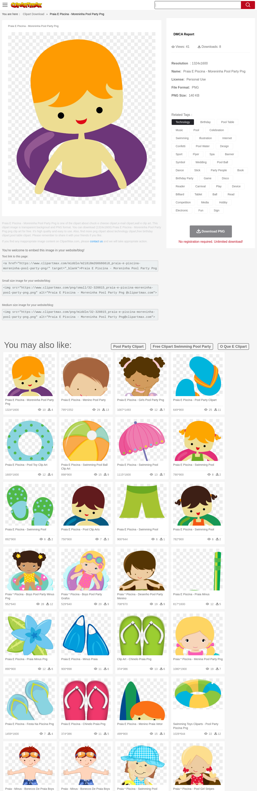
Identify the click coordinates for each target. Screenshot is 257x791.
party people (219, 170)
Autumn (36, 748)
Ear (97, 760)
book (240, 170)
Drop (193, 748)
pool (196, 130)
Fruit (77, 772)
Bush (176, 748)
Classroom (59, 766)
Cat (58, 754)
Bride (42, 760)
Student (27, 766)
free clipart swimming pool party (182, 347)
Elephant (111, 754)
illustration (205, 138)
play (218, 186)
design (224, 146)
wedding (201, 162)
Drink (56, 772)
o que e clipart (233, 347)
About (172, 783)
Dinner (143, 772)
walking (114, 760)
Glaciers (102, 748)
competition (183, 202)
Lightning (124, 748)
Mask (26, 760)
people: (15, 760)
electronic (182, 210)
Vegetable (121, 772)
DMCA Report (183, 34)
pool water (203, 146)
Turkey (215, 754)
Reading (72, 766)
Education (94, 766)
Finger (182, 760)
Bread (171, 772)
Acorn (26, 748)
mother (61, 760)
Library (143, 766)
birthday (205, 122)
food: (14, 772)
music (179, 130)
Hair (133, 760)
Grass (113, 748)
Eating (162, 772)
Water (167, 748)
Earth (76, 748)
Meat (85, 772)
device (236, 186)
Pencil (83, 766)
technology (183, 122)
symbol (180, 162)
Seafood (108, 772)
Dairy (36, 772)
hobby (223, 202)
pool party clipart (128, 347)
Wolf (224, 754)
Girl (140, 760)
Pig (188, 754)
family (51, 760)
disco (225, 178)
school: (15, 766)
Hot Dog (193, 772)
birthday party (184, 178)
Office (174, 766)
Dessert (46, 772)
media (205, 202)
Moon (135, 748)
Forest (202, 748)
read (231, 194)
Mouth (164, 760)
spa (212, 154)
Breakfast (26, 772)
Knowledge (131, 766)
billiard (180, 194)
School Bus (109, 766)
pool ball (222, 162)
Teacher (38, 766)
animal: (15, 754)
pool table (227, 122)
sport (179, 154)
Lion (160, 754)
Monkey (169, 754)
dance (180, 170)
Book (48, 766)
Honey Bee (139, 754)
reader (180, 186)
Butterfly (49, 754)
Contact (212, 783)
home (124, 760)
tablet (198, 194)
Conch (67, 748)
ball (214, 194)
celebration (217, 130)
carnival (200, 186)
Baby (34, 760)
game (207, 178)
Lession (210, 766)
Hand (191, 760)
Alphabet (184, 766)
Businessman (75, 760)
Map (120, 766)
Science (154, 766)
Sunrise (145, 748)
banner (229, 154)
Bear (32, 754)
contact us (96, 241)
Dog (84, 754)
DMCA (224, 783)
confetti (180, 146)
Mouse (179, 754)
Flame (92, 748)
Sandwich (96, 772)
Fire (84, 748)
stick (197, 170)
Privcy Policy (197, 783)
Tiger (206, 754)
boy (147, 760)
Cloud (185, 748)
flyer (196, 154)
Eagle (100, 754)
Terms (183, 783)
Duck (91, 754)
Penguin (196, 754)
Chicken (67, 754)
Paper (164, 766)
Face (173, 760)
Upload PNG (239, 783)
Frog (128, 754)
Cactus (57, 748)
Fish (120, 754)
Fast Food (66, 772)
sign (216, 210)
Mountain (156, 748)
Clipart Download (33, 14)
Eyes (104, 760)
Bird (39, 754)
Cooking (182, 772)
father (154, 760)
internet (227, 138)
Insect (151, 754)
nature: (15, 748)
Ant (25, 754)
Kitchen (134, 772)
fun (200, 210)
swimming (182, 138)
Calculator (197, 766)
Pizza (153, 772)
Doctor (89, 760)
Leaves (47, 748)
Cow (76, 754)
